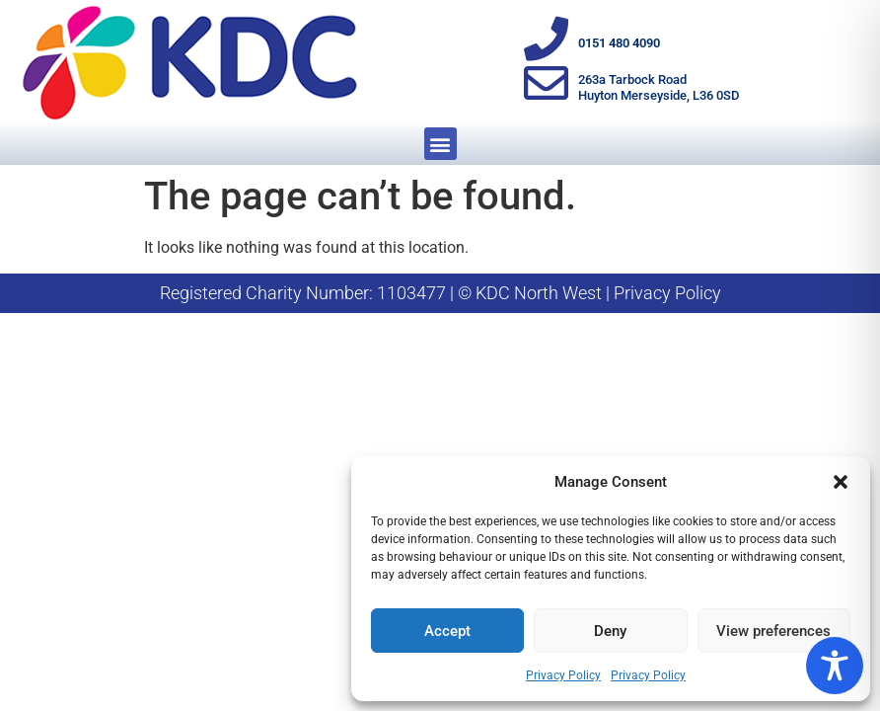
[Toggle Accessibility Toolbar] (834, 665)
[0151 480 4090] (546, 39)
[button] (840, 482)
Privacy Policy (563, 675)
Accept (447, 631)
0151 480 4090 (619, 43)
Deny (610, 631)
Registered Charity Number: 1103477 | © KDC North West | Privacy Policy (440, 292)
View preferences (773, 631)
